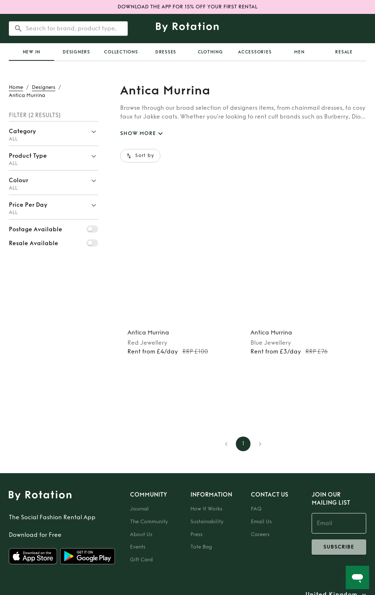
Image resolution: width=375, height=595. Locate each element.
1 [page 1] (243, 444)
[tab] (31, 52)
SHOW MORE (142, 134)
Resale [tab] (344, 52)
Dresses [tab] (165, 52)
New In (32, 52)
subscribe (339, 547)
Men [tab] (299, 52)
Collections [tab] (121, 52)
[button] (53, 133)
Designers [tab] (76, 52)
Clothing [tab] (210, 52)
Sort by (140, 155)
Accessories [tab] (254, 52)
